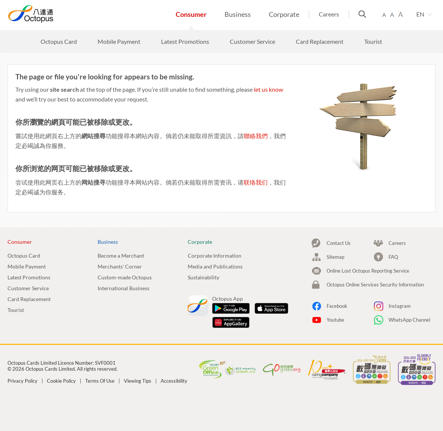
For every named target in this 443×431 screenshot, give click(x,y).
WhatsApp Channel (409, 320)
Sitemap (335, 257)
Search (362, 14)
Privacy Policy (23, 381)
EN (420, 14)
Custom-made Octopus (125, 277)
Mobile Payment (27, 266)
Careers (329, 14)
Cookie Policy (61, 381)
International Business (123, 288)
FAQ (393, 257)
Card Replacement (29, 299)
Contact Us (339, 243)
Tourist (16, 310)
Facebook (337, 306)
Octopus (58, 13)
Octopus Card (24, 255)
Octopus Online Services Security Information (375, 285)
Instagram (400, 306)
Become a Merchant (121, 255)
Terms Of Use (100, 381)
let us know (268, 89)
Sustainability (203, 277)
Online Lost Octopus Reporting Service (368, 271)
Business (238, 14)
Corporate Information (214, 255)
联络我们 (256, 182)
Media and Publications (215, 266)
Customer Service (28, 288)
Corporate (284, 14)
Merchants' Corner (120, 266)
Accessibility (174, 381)
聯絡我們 (256, 135)
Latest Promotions (29, 277)
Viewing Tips (137, 381)
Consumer (191, 14)
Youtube (335, 320)
